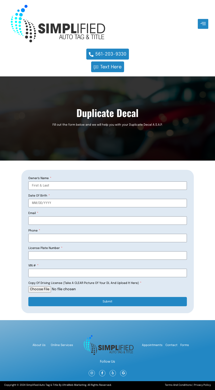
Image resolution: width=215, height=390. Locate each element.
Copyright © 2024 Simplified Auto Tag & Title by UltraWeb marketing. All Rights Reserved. (58, 385)
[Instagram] (92, 373)
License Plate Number (44, 247)
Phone (33, 230)
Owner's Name (39, 178)
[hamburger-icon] (203, 24)
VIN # (32, 265)
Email (32, 213)
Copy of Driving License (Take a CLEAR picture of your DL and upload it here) (84, 282)
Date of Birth (38, 195)
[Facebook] (102, 373)
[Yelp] (113, 373)
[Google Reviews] (123, 373)
